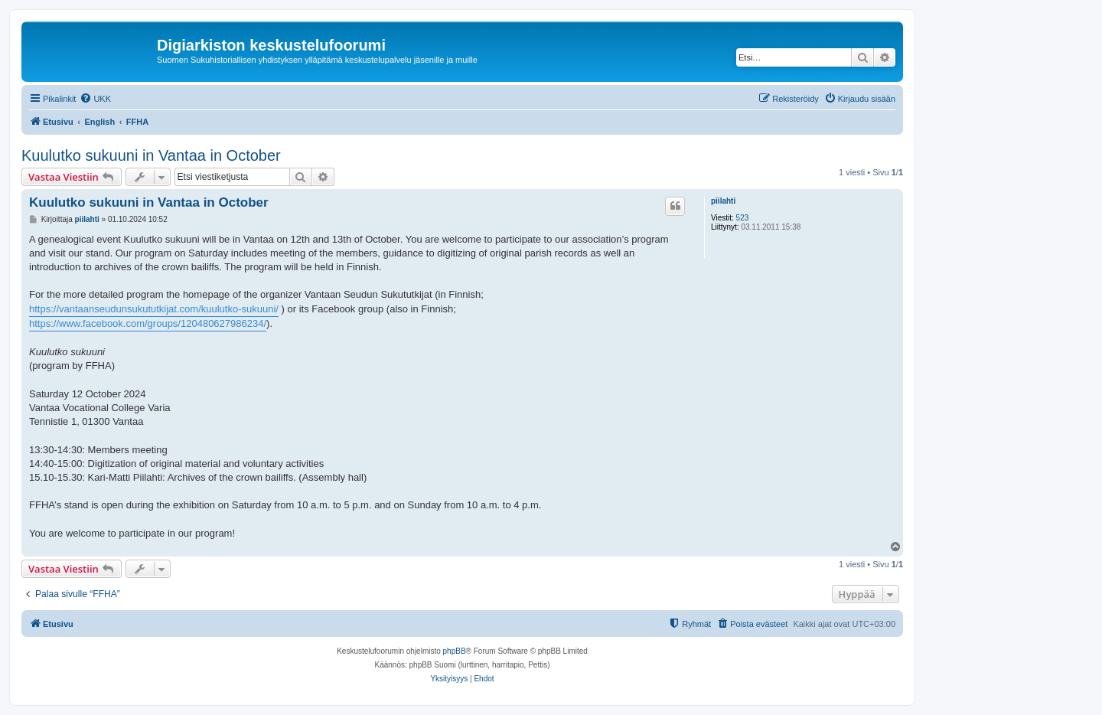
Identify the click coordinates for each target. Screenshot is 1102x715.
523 (742, 218)
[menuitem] (95, 99)
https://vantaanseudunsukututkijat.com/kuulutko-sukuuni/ (154, 309)
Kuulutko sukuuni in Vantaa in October (151, 155)
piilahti (723, 201)
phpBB (454, 651)
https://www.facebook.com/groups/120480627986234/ (147, 323)
